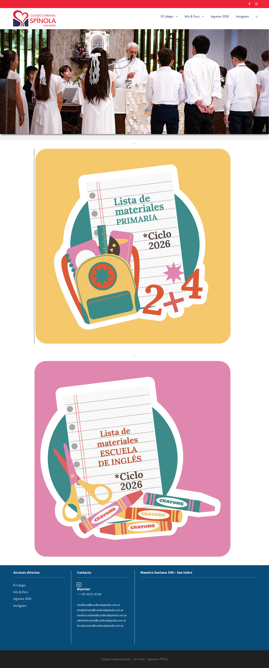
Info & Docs (192, 16)
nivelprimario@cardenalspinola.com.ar (100, 610)
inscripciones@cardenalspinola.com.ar (100, 625)
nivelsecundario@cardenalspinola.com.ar (102, 615)
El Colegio (167, 16)
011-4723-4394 (91, 594)
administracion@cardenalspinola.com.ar (101, 620)
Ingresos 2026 (220, 16)
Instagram (242, 16)
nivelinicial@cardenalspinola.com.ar (98, 605)
